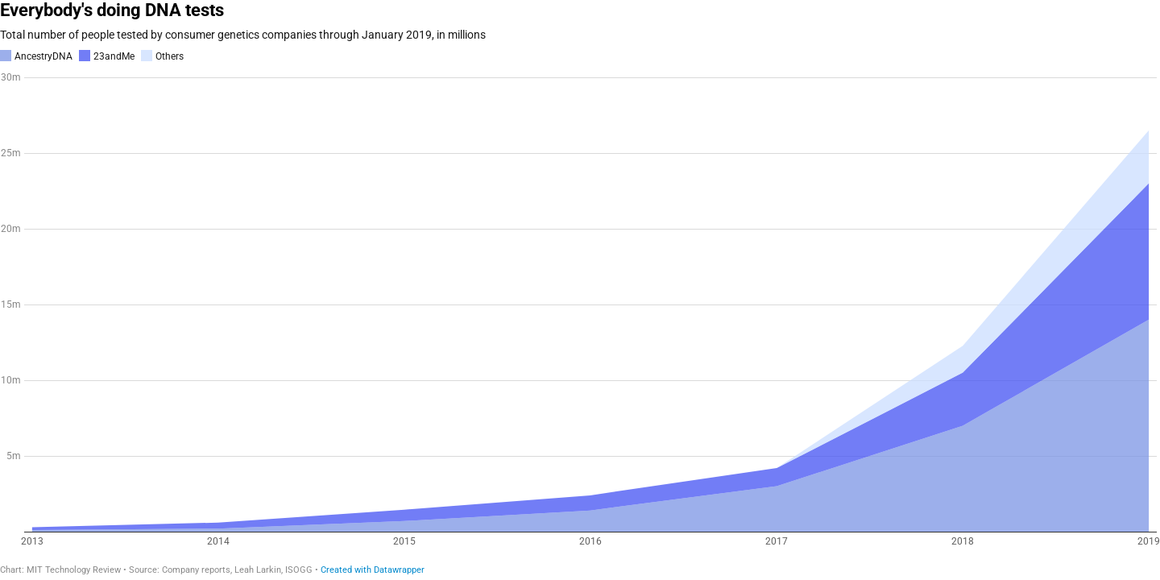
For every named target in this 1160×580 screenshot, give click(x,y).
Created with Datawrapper (373, 570)
